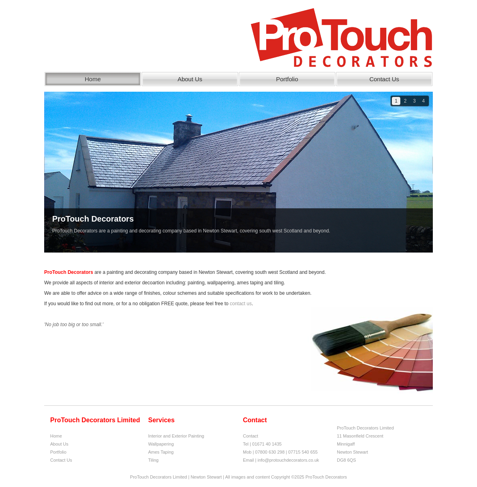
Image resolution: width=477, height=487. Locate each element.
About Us (189, 79)
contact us (241, 303)
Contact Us (384, 79)
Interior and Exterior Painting (176, 436)
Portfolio (287, 79)
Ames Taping (160, 452)
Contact (250, 436)
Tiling (153, 460)
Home (93, 79)
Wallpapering (161, 444)
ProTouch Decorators (93, 224)
